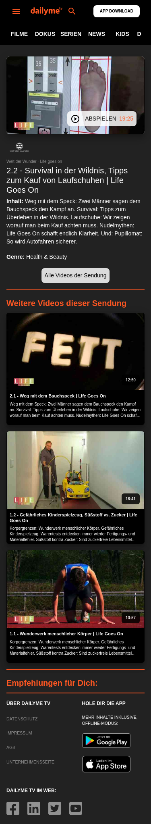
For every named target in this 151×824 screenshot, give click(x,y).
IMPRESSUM (19, 732)
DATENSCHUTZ (21, 718)
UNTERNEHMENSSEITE (30, 761)
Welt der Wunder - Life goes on (34, 161)
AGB (10, 747)
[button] (19, 147)
